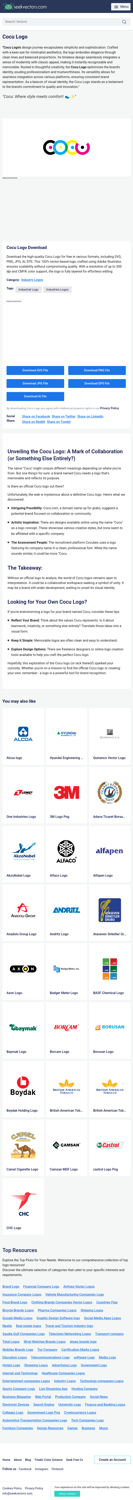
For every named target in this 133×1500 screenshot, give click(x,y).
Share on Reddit (33, 422)
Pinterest (57, 1469)
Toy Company (47, 1350)
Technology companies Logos (102, 1381)
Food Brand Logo (14, 1302)
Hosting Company (85, 1389)
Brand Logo (10, 1287)
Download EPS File (97, 383)
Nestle (7, 1326)
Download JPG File (35, 383)
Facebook (25, 1469)
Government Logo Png (43, 1413)
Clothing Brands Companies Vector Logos (61, 1302)
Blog (28, 1460)
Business (88, 1428)
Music (103, 1428)
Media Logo (107, 1357)
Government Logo (94, 1365)
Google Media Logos (17, 1318)
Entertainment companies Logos (26, 1381)
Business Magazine (16, 1397)
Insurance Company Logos (21, 1295)
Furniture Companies (17, 1428)
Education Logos (14, 1357)
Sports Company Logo (18, 1389)
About (18, 1460)
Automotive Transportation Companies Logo (34, 1420)
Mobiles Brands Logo (17, 1350)
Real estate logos (28, 1326)
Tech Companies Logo (87, 1420)
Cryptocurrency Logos (80, 1413)
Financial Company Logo (41, 1287)
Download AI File (35, 396)
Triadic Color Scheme (49, 1460)
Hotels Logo (11, 1365)
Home (6, 1460)
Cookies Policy (12, 1488)
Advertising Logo (64, 1365)
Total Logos (11, 1342)
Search (126, 22)
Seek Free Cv (74, 1460)
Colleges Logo (12, 1413)
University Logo (69, 1405)
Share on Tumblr (59, 422)
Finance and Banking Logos (105, 1405)
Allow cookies (67, 1493)
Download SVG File (35, 370)
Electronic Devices (15, 1405)
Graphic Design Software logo (58, 1318)
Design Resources (50, 1428)
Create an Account (112, 1460)
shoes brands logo (83, 1342)
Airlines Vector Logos (79, 1287)
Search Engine (43, 1405)
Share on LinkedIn (90, 416)
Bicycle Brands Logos (18, 1310)
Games (72, 1428)
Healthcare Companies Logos (63, 1373)
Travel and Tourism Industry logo (69, 1326)
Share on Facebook (36, 416)
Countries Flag (106, 1302)
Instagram (41, 1469)
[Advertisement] (66, 209)
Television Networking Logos (70, 1334)
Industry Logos (32, 280)
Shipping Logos (91, 1310)
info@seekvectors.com (17, 1493)
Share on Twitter (64, 416)
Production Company (70, 1397)
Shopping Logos (36, 1365)
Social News (99, 1397)
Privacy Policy (34, 1488)
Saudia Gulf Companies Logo (23, 1334)
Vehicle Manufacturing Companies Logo (74, 1295)
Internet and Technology (20, 1373)
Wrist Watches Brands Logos (45, 1342)
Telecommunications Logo (50, 1357)
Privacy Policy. (109, 408)
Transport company (109, 1334)
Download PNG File (97, 370)
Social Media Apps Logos (102, 1318)
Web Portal (43, 1397)
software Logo (84, 1357)
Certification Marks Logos (80, 1350)
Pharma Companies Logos (57, 1310)
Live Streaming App (53, 1389)
